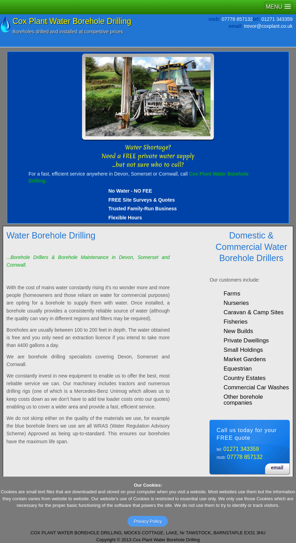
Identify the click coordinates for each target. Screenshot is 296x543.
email (277, 467)
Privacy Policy (148, 521)
